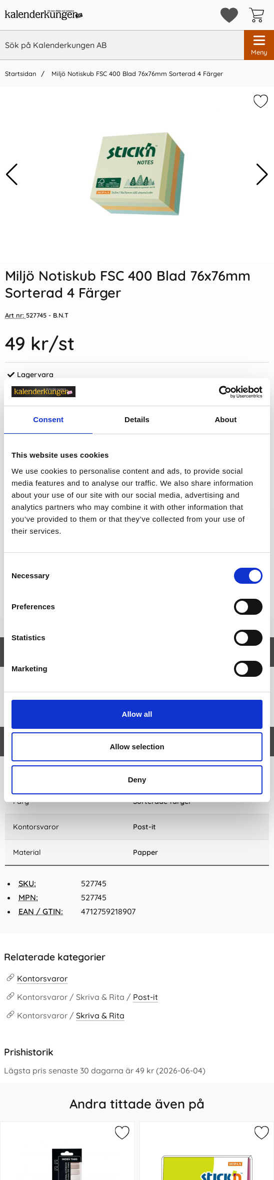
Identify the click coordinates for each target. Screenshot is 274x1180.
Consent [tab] (48, 419)
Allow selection (137, 746)
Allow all (137, 714)
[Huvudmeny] (259, 45)
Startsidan (20, 74)
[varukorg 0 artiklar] (259, 15)
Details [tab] (137, 419)
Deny (137, 779)
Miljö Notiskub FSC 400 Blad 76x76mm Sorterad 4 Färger (136, 74)
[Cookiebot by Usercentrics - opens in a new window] (218, 392)
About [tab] (225, 419)
